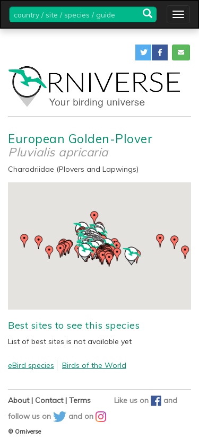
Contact (49, 400)
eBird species (31, 365)
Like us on (138, 400)
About (18, 400)
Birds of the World (94, 365)
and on (87, 416)
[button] (143, 52)
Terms (80, 400)
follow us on (38, 416)
